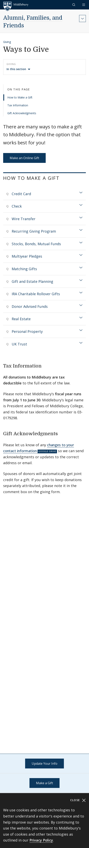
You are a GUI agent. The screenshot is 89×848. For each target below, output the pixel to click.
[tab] (44, 194)
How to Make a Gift (19, 97)
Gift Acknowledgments (21, 113)
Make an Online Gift (24, 158)
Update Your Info (44, 763)
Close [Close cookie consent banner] (78, 800)
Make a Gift (44, 783)
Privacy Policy (41, 840)
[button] (74, 4)
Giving (7, 42)
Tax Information (17, 105)
